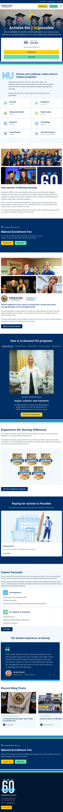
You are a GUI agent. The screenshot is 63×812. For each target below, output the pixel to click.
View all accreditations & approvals (14, 489)
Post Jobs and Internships (10, 600)
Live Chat (43, 1)
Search (59, 1)
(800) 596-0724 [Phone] (51, 1)
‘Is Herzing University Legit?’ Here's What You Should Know (18, 720)
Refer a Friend (6, 807)
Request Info (42, 6)
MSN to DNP (22, 405)
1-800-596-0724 (10, 802)
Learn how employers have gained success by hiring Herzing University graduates (24, 603)
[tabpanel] (31, 383)
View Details (7, 553)
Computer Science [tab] (44, 346)
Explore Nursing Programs (11, 326)
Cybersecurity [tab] (32, 346)
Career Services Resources (10, 623)
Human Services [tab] (20, 346)
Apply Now (54, 6)
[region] (31, 346)
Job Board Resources (8, 616)
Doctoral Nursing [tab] (7, 346)
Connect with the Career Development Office (15, 597)
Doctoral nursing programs (31, 414)
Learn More (6, 629)
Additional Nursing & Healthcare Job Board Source (16, 619)
